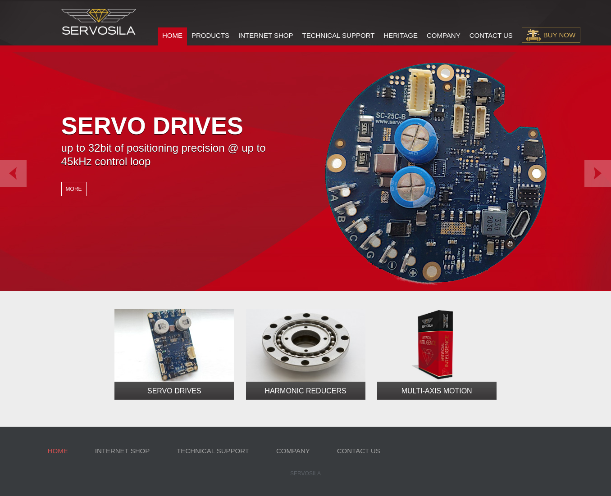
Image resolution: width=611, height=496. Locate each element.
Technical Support (338, 35)
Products (210, 35)
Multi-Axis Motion (436, 391)
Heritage (400, 35)
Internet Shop (265, 35)
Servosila (305, 473)
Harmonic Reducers (305, 391)
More (74, 189)
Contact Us (491, 35)
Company (444, 35)
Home (172, 35)
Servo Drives (174, 391)
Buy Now (559, 35)
